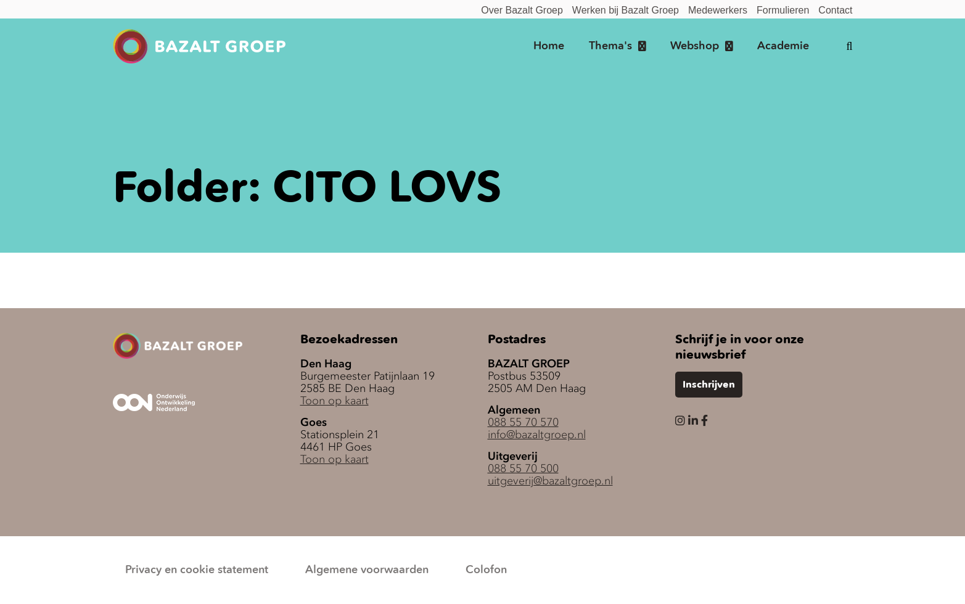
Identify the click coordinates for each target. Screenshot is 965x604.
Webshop (694, 46)
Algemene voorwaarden (367, 570)
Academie (783, 46)
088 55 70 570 (523, 422)
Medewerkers (717, 10)
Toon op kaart (334, 400)
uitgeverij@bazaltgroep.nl (550, 481)
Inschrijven (709, 385)
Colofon (486, 570)
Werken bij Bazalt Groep (625, 10)
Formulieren (783, 10)
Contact (835, 10)
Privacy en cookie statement (196, 570)
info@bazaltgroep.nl (537, 434)
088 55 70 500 (523, 468)
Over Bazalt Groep (522, 10)
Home (548, 46)
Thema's (610, 46)
